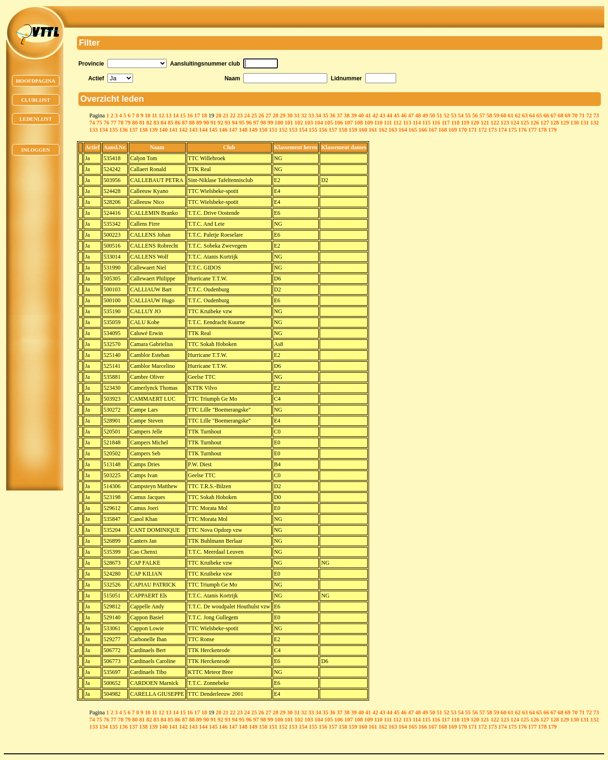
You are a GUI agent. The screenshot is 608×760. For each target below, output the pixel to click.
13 (168, 115)
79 (128, 122)
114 (417, 122)
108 (358, 122)
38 (347, 115)
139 (153, 129)
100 (279, 122)
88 (192, 122)
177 (532, 129)
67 (553, 115)
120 (475, 122)
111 (388, 122)
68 (560, 115)
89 (199, 122)
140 (163, 129)
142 (183, 129)
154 (303, 129)
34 (318, 115)
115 (426, 122)
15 (183, 115)
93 (227, 122)
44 (389, 115)
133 (93, 129)
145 (213, 129)
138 (143, 129)
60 (503, 115)
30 (290, 115)
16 (190, 115)
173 (492, 129)
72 (589, 115)
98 (263, 122)
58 (489, 115)
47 (411, 115)
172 (482, 129)
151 (273, 129)
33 (311, 115)
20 (218, 115)
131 (584, 122)
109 (368, 122)
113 (407, 122)
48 (418, 115)
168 (442, 129)
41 (368, 115)
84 (163, 122)
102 (298, 122)
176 (522, 129)
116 (436, 122)
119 (465, 122)
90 (206, 122)
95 (242, 122)
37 (339, 115)
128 (555, 122)
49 (425, 115)
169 (452, 129)
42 (375, 115)
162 (383, 129)
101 (289, 122)
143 (193, 129)
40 (361, 115)
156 (323, 129)
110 (378, 122)
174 (502, 129)
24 (247, 115)
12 (161, 115)
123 (505, 122)
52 (446, 115)
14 (176, 115)
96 (249, 122)
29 (282, 115)
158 (343, 129)
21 (225, 115)
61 (510, 115)
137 (133, 129)
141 (173, 129)
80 (135, 122)
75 (99, 122)
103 (308, 122)
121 (485, 122)
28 (275, 115)
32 (304, 115)
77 (113, 122)
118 (455, 122)
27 (268, 115)
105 (328, 122)
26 (261, 115)
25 (254, 115)
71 (582, 115)
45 (396, 115)
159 (353, 129)
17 (197, 115)
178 (542, 129)
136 (123, 129)
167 (432, 129)
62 (518, 115)
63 (525, 115)
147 (233, 129)
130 (574, 122)
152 (283, 129)
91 (213, 122)
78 (121, 122)
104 (318, 122)
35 (325, 115)
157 (333, 129)
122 (495, 122)
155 (313, 129)
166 (422, 129)
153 (293, 129)
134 (103, 129)
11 (154, 115)
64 (532, 115)
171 (472, 129)
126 (535, 122)
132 (594, 122)
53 (453, 115)
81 (142, 122)
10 (148, 115)
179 (552, 129)
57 (482, 115)
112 (397, 122)
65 (539, 115)
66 (546, 115)
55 (468, 115)
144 (203, 129)
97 (256, 122)
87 (185, 122)
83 (156, 122)
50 (432, 115)
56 (475, 115)
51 (439, 115)
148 (243, 129)
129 (564, 122)
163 (393, 129)
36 (332, 115)
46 (404, 115)
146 (223, 129)
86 (177, 122)
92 (220, 122)
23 (240, 115)
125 (525, 122)
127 (545, 122)
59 (496, 115)
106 (338, 122)
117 (446, 122)
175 (512, 129)
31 (297, 115)
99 (270, 122)
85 (170, 122)
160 (363, 129)
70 (575, 115)
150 (263, 129)
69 (567, 115)
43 (382, 115)
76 (106, 122)
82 (149, 122)
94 (235, 122)
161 (373, 129)
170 (462, 129)
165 (412, 129)
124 (515, 122)
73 (596, 115)
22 (233, 115)
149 (253, 129)
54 (461, 115)
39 (354, 115)
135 (113, 129)
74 (92, 122)
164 (403, 129)
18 (204, 115)
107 (348, 122)
